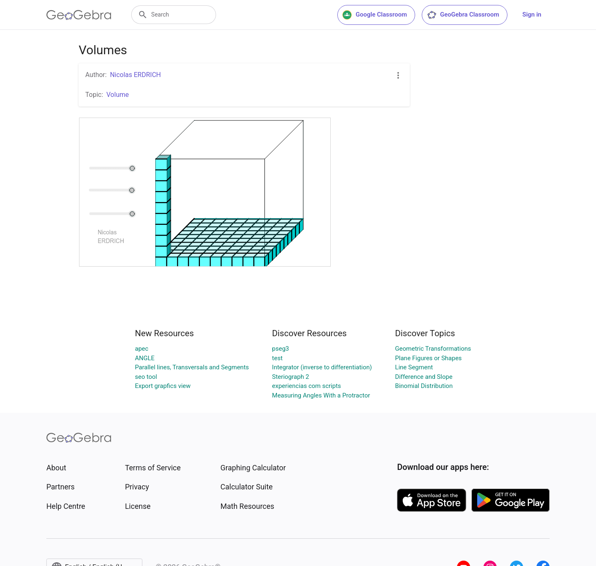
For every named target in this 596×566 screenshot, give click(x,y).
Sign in (531, 14)
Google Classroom (374, 15)
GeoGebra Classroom (463, 15)
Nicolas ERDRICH (135, 75)
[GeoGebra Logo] (78, 15)
